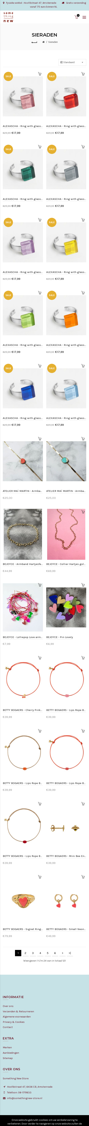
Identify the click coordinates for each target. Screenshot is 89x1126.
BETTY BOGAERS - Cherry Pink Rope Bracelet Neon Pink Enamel (23, 710)
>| (70, 953)
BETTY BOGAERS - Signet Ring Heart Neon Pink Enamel (23, 929)
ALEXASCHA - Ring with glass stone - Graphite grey (66, 199)
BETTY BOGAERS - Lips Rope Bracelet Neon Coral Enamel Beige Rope (23, 783)
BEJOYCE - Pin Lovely (59, 637)
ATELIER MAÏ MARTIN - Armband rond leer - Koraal (23, 491)
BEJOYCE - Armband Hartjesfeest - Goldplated (23, 564)
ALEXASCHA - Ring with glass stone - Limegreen (23, 345)
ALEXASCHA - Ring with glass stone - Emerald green (23, 199)
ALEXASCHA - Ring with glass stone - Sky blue (66, 418)
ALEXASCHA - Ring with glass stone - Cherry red (66, 126)
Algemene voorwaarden (17, 1016)
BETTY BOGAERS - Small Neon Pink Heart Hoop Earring (66, 929)
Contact (8, 1027)
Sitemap (8, 1058)
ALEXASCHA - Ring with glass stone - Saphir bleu (23, 418)
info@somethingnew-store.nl (24, 1098)
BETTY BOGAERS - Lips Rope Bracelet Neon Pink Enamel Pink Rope (66, 783)
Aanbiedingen (11, 1052)
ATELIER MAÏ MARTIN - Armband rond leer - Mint (66, 491)
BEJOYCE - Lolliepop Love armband (23, 637)
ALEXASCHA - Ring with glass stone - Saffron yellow (66, 345)
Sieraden (53, 42)
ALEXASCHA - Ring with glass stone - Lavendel (23, 272)
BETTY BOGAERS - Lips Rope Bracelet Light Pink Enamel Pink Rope (66, 710)
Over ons (8, 1006)
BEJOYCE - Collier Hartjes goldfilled (66, 564)
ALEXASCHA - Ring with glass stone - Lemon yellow (66, 272)
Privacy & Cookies (14, 1022)
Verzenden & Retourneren (18, 1011)
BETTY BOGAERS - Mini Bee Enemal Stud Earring (66, 856)
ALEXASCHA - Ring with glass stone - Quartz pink (23, 126)
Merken (7, 1047)
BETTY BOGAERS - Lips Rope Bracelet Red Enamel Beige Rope (23, 856)
